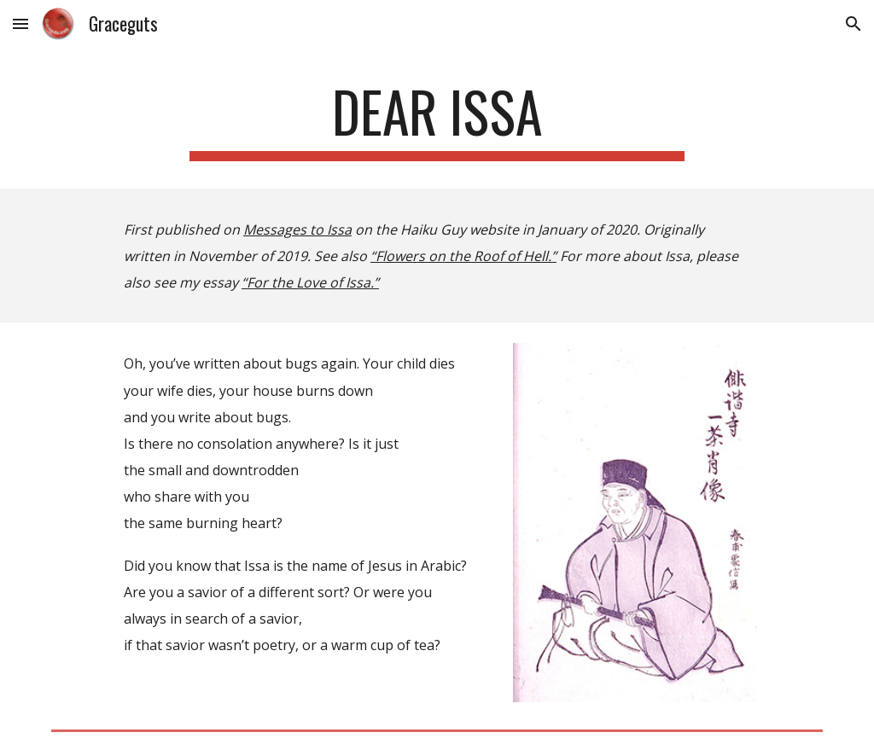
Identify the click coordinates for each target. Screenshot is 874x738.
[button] (20, 23)
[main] (436, 120)
